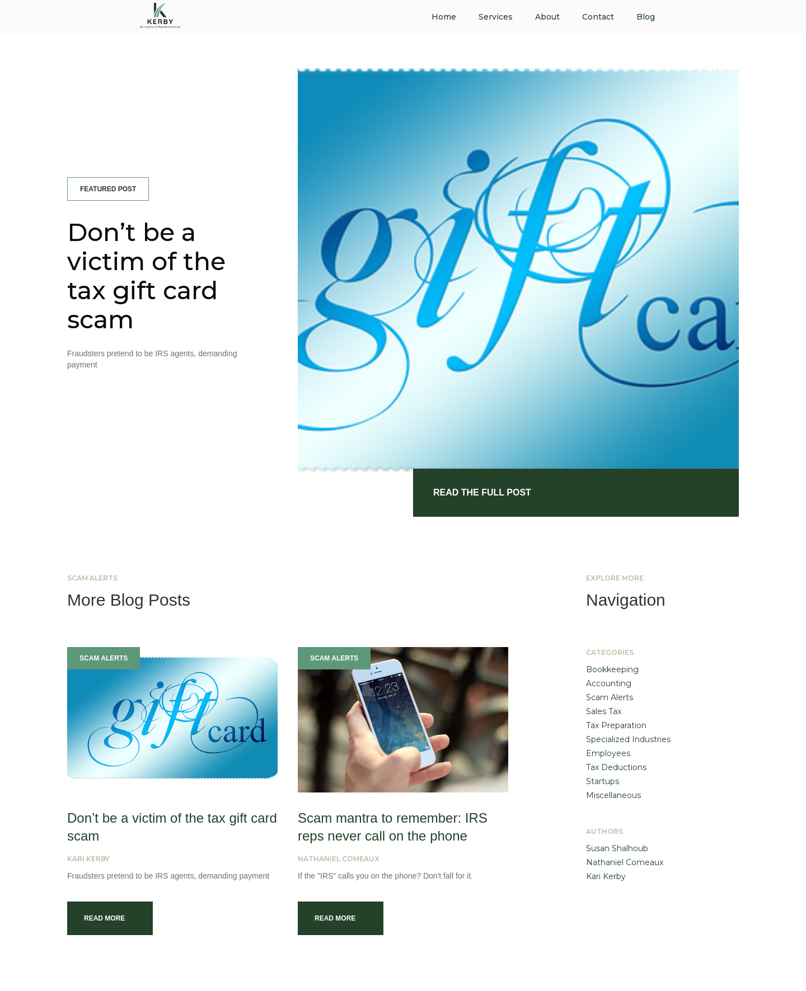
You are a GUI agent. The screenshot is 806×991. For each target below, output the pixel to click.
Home (444, 17)
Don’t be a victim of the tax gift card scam (146, 276)
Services (496, 17)
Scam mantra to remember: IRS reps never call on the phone (393, 826)
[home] (160, 14)
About (547, 17)
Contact (598, 17)
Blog (645, 17)
